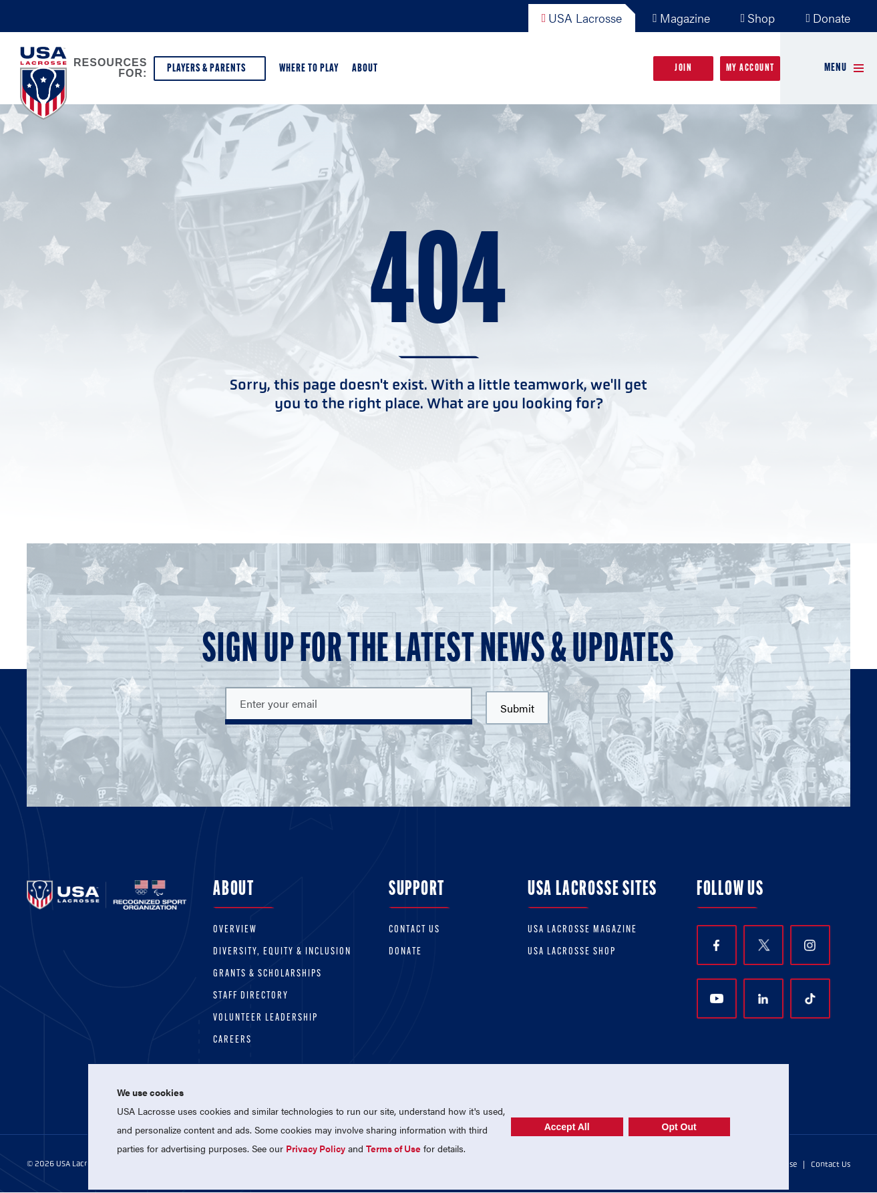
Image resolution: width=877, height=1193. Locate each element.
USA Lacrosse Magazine (582, 930)
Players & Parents (210, 72)
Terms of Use (393, 1148)
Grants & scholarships (267, 974)
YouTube (716, 998)
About (367, 72)
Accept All (567, 1126)
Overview (235, 930)
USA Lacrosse (582, 17)
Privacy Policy (315, 1148)
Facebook (716, 945)
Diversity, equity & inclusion (282, 952)
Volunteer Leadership (265, 1018)
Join (683, 68)
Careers (232, 1040)
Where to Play (309, 68)
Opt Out (679, 1126)
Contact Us (414, 930)
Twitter (763, 945)
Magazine (681, 17)
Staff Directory (251, 996)
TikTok (810, 999)
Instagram (810, 945)
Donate (828, 17)
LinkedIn (763, 999)
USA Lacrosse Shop (572, 952)
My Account (750, 68)
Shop (758, 17)
